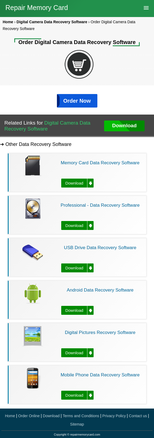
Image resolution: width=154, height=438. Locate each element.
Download (74, 183)
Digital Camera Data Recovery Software (47, 126)
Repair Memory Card (36, 7)
